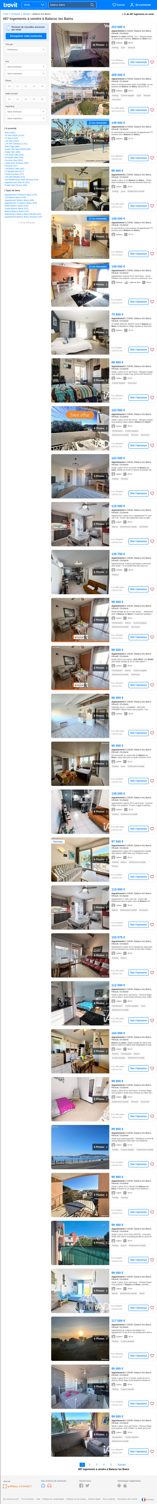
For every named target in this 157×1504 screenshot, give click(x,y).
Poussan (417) (11, 166)
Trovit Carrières (27, 1499)
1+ (18, 86)
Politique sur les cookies (76, 1499)
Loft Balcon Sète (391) (14, 168)
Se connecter (143, 5)
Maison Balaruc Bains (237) (17, 211)
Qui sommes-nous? (11, 1499)
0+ (9, 86)
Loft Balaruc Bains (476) (15, 197)
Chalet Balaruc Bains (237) (16, 208)
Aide (38, 1499)
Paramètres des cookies (127, 1499)
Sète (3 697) (10, 132)
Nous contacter (109, 1499)
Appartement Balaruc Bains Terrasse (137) (23, 217)
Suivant (122, 1464)
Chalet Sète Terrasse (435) (16, 163)
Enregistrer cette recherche (26, 36)
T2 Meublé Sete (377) (14, 171)
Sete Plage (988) (12, 146)
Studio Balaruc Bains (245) (16, 206)
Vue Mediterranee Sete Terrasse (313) (21, 179)
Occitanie (15, 14)
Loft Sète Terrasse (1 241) (16, 144)
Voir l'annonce (138, 62)
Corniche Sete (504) (13, 160)
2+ (26, 86)
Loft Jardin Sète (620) (14, 155)
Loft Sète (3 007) (12, 141)
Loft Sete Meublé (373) (15, 177)
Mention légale (94, 1499)
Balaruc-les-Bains (42, 14)
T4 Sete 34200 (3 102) (14, 135)
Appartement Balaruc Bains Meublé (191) (23, 214)
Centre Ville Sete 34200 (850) (18, 149)
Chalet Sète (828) (12, 152)
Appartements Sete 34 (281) (17, 182)
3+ (34, 86)
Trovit (5, 14)
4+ (42, 86)
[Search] (92, 5)
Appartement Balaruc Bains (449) (19, 200)
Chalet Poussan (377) (14, 174)
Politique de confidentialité (53, 1499)
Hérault (26, 14)
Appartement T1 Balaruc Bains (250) (21, 203)
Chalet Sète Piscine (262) (16, 185)
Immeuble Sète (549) (14, 157)
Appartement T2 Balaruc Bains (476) (21, 195)
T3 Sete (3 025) (11, 138)
